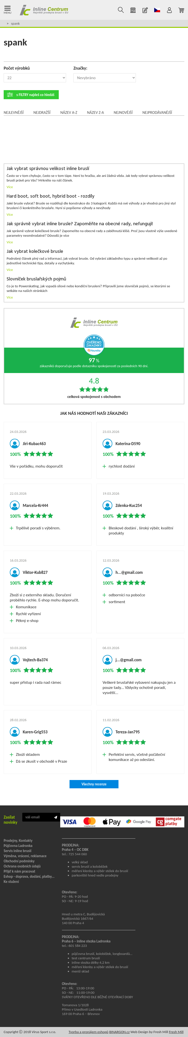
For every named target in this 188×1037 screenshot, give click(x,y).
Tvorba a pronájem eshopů (88, 1032)
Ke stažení (11, 881)
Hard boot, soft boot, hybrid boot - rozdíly (50, 196)
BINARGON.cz (119, 1032)
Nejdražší (41, 112)
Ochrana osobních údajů (22, 866)
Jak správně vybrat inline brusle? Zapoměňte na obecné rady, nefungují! (80, 224)
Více (10, 187)
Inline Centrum (44, 10)
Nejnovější (123, 112)
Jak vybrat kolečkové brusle (35, 251)
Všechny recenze (94, 784)
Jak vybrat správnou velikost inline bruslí (48, 168)
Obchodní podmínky (19, 861)
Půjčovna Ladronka (18, 846)
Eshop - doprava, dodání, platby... (29, 876)
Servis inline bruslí (17, 851)
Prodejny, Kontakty (18, 840)
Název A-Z (68, 112)
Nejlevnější (14, 112)
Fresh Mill (176, 1032)
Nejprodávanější (157, 112)
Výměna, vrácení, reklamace (25, 856)
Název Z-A (95, 112)
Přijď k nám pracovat (19, 871)
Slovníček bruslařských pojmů (36, 279)
